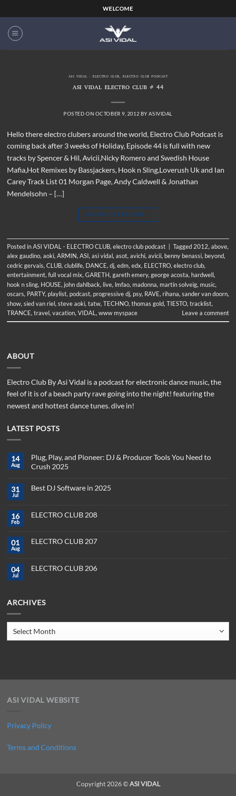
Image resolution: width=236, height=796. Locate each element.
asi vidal (102, 255)
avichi (137, 255)
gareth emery (130, 274)
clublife (73, 265)
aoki (48, 255)
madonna (144, 284)
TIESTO (177, 303)
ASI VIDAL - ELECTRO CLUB (93, 77)
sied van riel (39, 303)
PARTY (36, 294)
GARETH (97, 274)
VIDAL (87, 313)
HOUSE (51, 284)
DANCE (96, 265)
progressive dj (111, 294)
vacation (63, 313)
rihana (170, 294)
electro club (189, 265)
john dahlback (82, 284)
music (207, 284)
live (107, 284)
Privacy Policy (29, 725)
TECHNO (116, 303)
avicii (154, 255)
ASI (84, 255)
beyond (214, 255)
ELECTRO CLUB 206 (64, 567)
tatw (94, 303)
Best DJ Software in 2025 (71, 487)
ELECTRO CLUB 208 (64, 514)
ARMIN (67, 255)
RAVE (152, 294)
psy (137, 294)
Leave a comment (205, 313)
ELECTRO (157, 265)
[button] (15, 33)
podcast (79, 294)
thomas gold (147, 303)
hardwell (202, 274)
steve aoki (71, 303)
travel (42, 313)
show (14, 303)
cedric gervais (25, 265)
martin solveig (178, 284)
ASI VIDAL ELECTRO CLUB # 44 (118, 88)
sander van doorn (205, 294)
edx (136, 265)
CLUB (54, 265)
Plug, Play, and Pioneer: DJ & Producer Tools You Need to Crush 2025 (121, 461)
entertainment (26, 274)
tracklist (200, 303)
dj (112, 265)
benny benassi (183, 255)
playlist (57, 294)
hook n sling (22, 284)
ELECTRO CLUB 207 (64, 541)
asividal (160, 113)
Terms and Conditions (41, 747)
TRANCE (19, 313)
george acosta (169, 274)
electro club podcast (145, 77)
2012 (200, 246)
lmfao (122, 284)
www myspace (118, 313)
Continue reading (118, 214)
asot (121, 255)
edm (123, 265)
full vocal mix (65, 274)
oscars (15, 294)
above (219, 246)
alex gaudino (23, 255)
